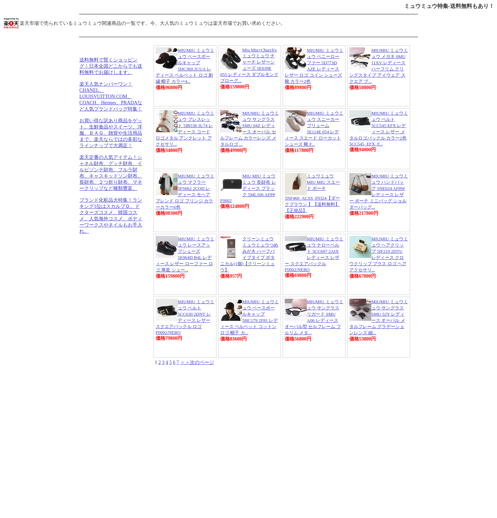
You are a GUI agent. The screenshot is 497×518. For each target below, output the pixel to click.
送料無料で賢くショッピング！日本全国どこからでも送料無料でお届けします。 (110, 66)
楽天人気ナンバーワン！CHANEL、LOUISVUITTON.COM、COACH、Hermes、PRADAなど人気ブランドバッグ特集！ (110, 96)
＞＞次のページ (197, 362)
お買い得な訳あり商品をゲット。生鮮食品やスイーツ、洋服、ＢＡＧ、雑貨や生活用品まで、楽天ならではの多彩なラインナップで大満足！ (110, 133)
